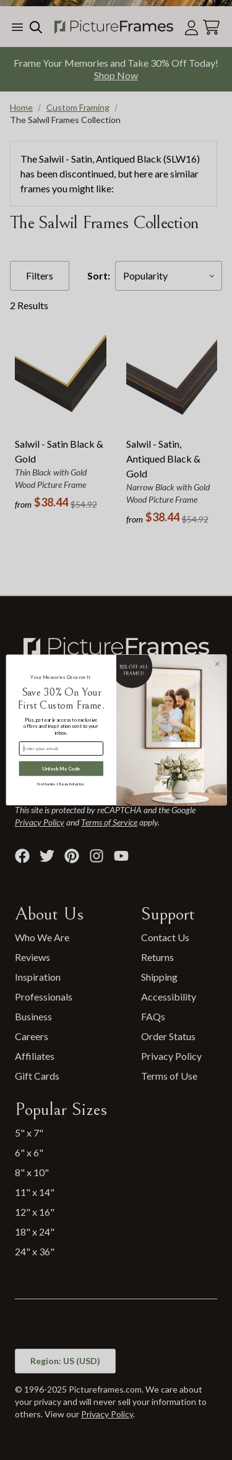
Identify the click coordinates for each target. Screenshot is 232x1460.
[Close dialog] (217, 663)
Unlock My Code (60, 769)
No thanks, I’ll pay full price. (61, 783)
